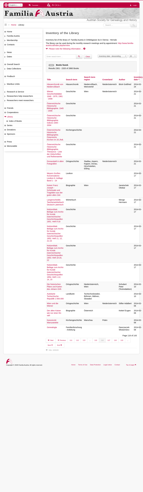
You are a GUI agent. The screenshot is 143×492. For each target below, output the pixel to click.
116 (102, 340)
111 (71, 340)
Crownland (107, 79)
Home (9, 32)
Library (10, 117)
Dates (9, 57)
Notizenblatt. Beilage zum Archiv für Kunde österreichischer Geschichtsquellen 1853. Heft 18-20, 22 (55, 253)
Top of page (131, 365)
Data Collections (14, 69)
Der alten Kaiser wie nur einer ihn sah (54, 313)
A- (59, 5)
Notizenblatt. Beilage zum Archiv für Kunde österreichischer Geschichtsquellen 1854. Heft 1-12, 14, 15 (55, 272)
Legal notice (107, 365)
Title (49, 79)
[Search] (79, 56)
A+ (53, 5)
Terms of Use (82, 365)
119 (122, 340)
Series (9, 125)
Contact (117, 365)
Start (51, 340)
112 (77, 340)
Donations (11, 130)
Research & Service (15, 92)
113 (84, 340)
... (90, 340)
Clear (88, 57)
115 (95, 340)
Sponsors (11, 134)
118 (115, 340)
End (59, 345)
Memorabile (12, 146)
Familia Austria (13, 36)
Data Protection (95, 365)
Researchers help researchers (20, 96)
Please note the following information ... (65, 49)
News (9, 52)
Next (50, 345)
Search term (71, 79)
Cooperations (13, 112)
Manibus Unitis (13, 84)
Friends (10, 108)
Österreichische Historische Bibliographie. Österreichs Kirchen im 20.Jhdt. (55, 135)
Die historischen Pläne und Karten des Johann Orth (54, 286)
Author (122, 79)
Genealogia (52, 327)
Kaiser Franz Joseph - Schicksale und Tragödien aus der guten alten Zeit (55, 190)
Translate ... (36, 5)
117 (108, 340)
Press (9, 142)
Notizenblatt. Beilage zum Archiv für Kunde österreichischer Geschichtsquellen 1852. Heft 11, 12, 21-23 (55, 233)
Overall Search (13, 64)
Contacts (11, 44)
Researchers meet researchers (20, 100)
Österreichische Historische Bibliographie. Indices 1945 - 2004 (53, 120)
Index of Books (15, 121)
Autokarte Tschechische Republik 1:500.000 (55, 296)
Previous (61, 340)
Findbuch (11, 76)
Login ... (135, 5)
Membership (12, 40)
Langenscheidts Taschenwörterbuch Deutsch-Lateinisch (55, 202)
